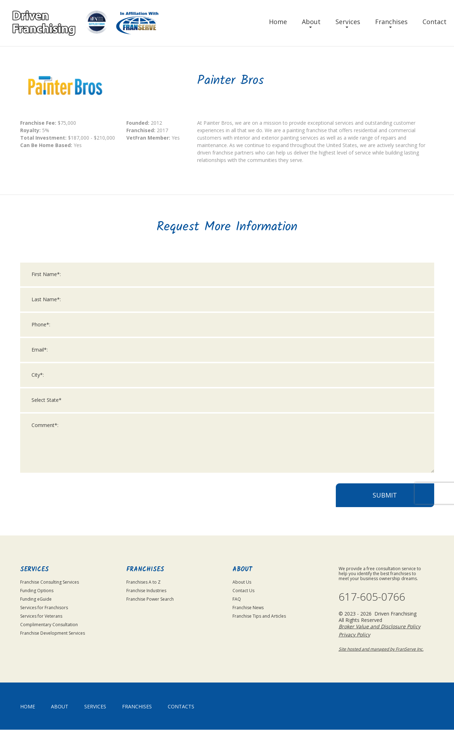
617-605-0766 (372, 597)
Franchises (391, 21)
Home (278, 21)
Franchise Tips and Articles (259, 616)
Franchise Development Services (52, 633)
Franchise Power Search (150, 599)
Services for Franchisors (44, 608)
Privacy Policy (354, 634)
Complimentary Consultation (49, 625)
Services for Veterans (41, 616)
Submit (385, 502)
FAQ (236, 599)
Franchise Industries (146, 591)
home (27, 706)
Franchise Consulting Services (49, 582)
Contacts (181, 706)
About (311, 21)
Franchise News (248, 608)
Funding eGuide (36, 599)
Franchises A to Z (143, 582)
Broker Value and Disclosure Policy (379, 626)
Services (347, 21)
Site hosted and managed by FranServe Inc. (381, 649)
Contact (435, 21)
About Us (241, 582)
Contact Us (243, 591)
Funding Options (36, 591)
